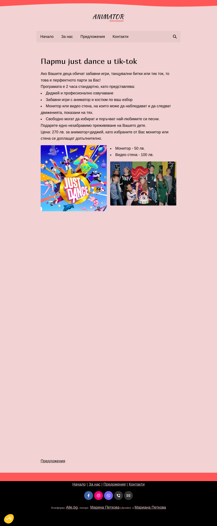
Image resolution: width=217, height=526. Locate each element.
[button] (74, 178)
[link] (108, 17)
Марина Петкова (105, 507)
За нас (67, 37)
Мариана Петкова (150, 507)
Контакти (120, 37)
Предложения (93, 37)
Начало (47, 37)
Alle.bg (72, 507)
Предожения (114, 484)
